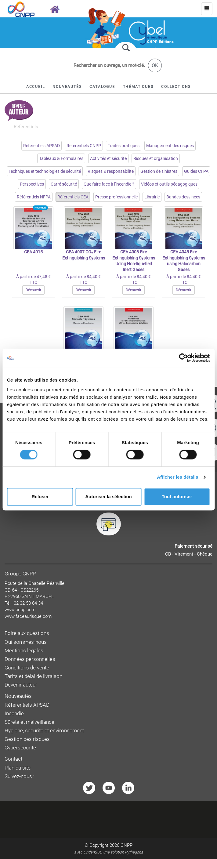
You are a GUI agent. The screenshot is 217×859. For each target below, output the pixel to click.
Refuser (40, 496)
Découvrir (33, 290)
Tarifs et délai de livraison (33, 676)
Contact (13, 759)
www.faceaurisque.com (28, 616)
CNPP (126, 845)
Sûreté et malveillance (29, 722)
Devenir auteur (21, 685)
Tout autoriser (177, 496)
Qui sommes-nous (26, 642)
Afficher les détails (177, 477)
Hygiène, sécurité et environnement (44, 731)
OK (155, 65)
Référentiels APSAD (27, 705)
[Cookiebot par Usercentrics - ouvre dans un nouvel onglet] (183, 357)
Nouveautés (18, 696)
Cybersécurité (20, 748)
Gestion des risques (27, 739)
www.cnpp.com (20, 609)
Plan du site (18, 768)
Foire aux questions (27, 633)
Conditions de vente (27, 668)
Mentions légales (24, 651)
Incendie (14, 713)
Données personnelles (30, 659)
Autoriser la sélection (108, 496)
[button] (102, 86)
